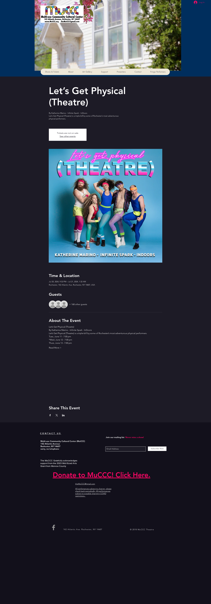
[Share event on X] (56, 415)
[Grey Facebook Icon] (53, 527)
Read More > (55, 347)
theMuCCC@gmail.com (85, 484)
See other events (68, 136)
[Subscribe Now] (157, 448)
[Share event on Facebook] (50, 415)
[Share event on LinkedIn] (63, 415)
